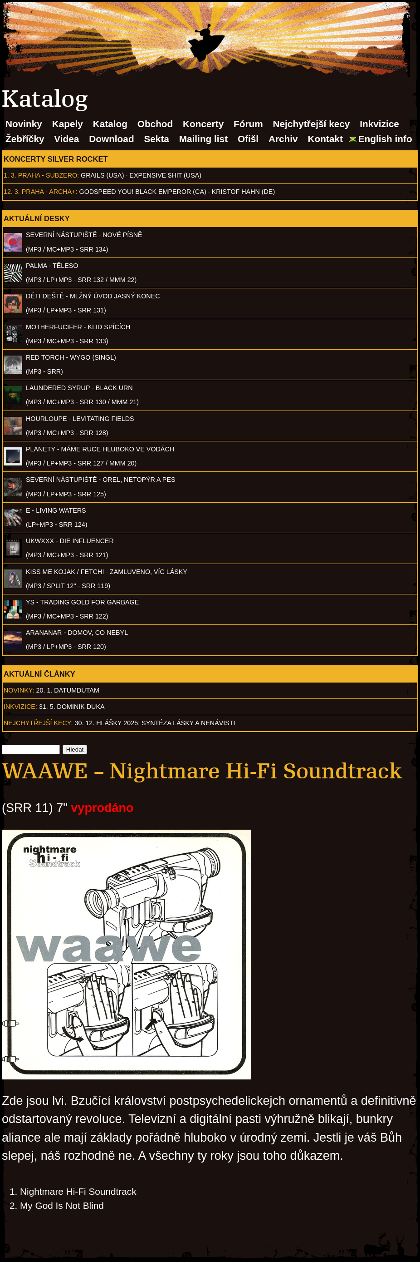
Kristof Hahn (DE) (243, 191)
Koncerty (203, 124)
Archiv (283, 139)
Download (111, 139)
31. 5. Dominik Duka (72, 706)
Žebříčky (24, 139)
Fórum (248, 124)
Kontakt (325, 139)
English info (385, 139)
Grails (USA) (102, 175)
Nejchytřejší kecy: (38, 723)
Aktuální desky (37, 218)
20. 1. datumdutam (67, 690)
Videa (66, 139)
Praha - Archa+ (49, 191)
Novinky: (19, 690)
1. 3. (10, 175)
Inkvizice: (20, 706)
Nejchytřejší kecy (311, 124)
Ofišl (248, 139)
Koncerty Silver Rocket (56, 159)
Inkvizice (379, 124)
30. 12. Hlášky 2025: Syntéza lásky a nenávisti (155, 723)
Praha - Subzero (47, 175)
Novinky (23, 124)
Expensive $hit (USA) (165, 175)
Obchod (155, 124)
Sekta (156, 139)
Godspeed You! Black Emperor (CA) (142, 191)
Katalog (110, 124)
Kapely (67, 124)
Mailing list (203, 139)
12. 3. (12, 191)
